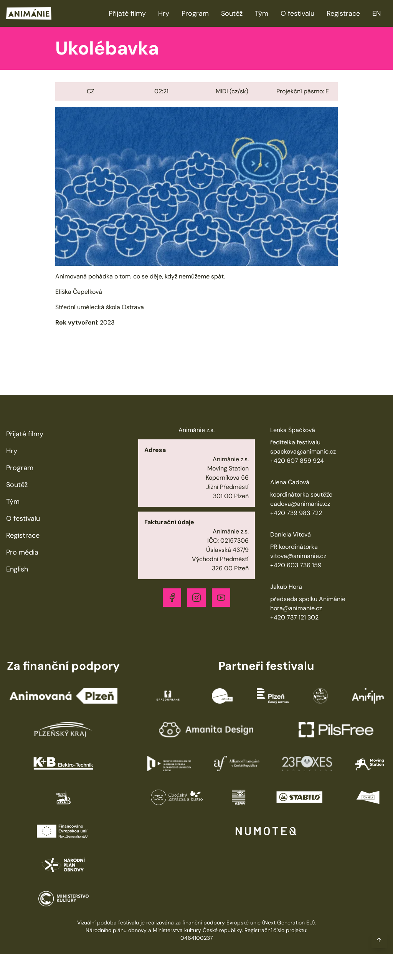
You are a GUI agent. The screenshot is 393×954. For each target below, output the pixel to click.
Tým (261, 13)
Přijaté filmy (127, 13)
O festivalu (297, 13)
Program (195, 13)
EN (376, 13)
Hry (163, 13)
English (17, 569)
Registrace (343, 13)
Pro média (22, 552)
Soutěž (232, 13)
